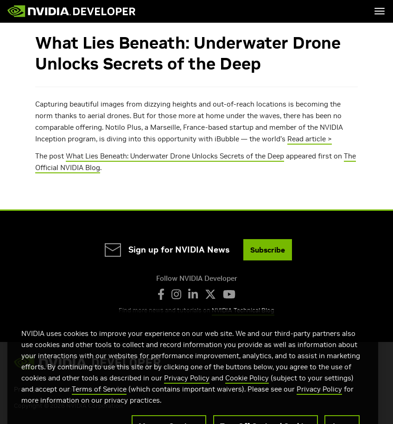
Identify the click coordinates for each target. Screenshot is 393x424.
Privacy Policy (186, 388)
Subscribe (267, 249)
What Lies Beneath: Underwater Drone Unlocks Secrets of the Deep (175, 156)
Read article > (309, 138)
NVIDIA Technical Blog (243, 310)
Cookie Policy (247, 388)
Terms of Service (99, 399)
